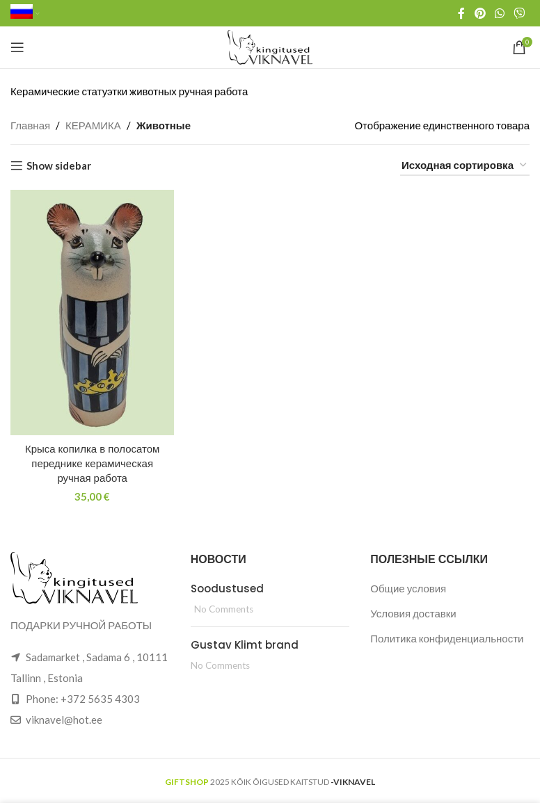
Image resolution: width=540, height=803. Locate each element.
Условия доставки (413, 613)
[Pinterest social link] (480, 13)
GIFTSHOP (187, 782)
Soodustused (227, 588)
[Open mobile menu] (17, 47)
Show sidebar (58, 165)
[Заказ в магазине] (465, 165)
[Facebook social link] (461, 13)
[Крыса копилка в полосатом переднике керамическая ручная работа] (92, 312)
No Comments (223, 609)
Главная (30, 125)
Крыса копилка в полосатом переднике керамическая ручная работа (92, 463)
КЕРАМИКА (93, 125)
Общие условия (408, 588)
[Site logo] (270, 46)
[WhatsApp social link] (499, 13)
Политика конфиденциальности (446, 638)
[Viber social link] (519, 13)
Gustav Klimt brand (245, 645)
